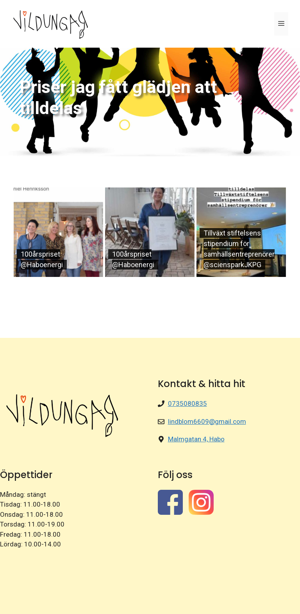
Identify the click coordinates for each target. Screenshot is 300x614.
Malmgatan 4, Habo (196, 439)
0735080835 (187, 403)
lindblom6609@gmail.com (207, 421)
